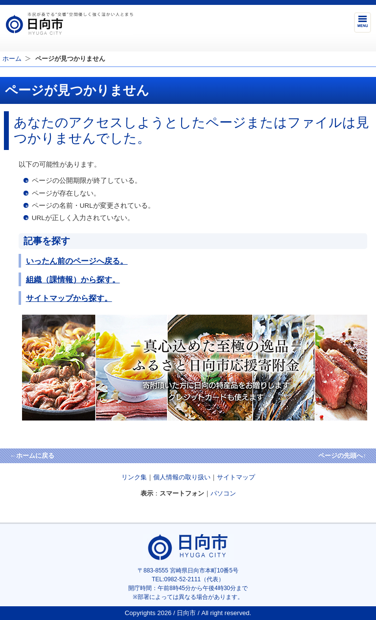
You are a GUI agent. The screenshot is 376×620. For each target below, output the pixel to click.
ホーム (12, 58)
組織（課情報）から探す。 (73, 279)
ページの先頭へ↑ (342, 455)
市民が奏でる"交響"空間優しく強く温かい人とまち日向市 (69, 23)
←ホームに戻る (32, 455)
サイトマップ (236, 477)
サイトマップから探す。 (69, 298)
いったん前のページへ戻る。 (77, 260)
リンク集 (134, 477)
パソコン (223, 493)
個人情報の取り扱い (182, 477)
